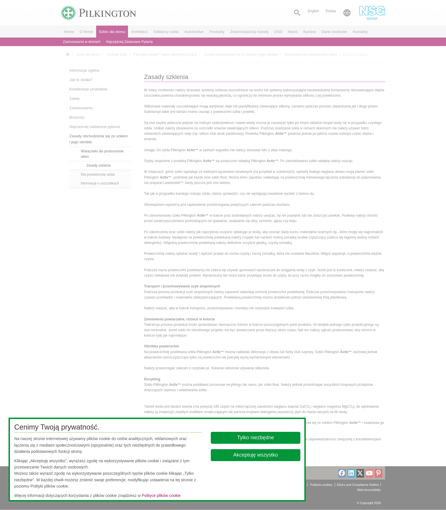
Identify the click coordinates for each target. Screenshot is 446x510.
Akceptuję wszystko (255, 455)
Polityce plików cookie (161, 495)
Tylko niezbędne (255, 437)
